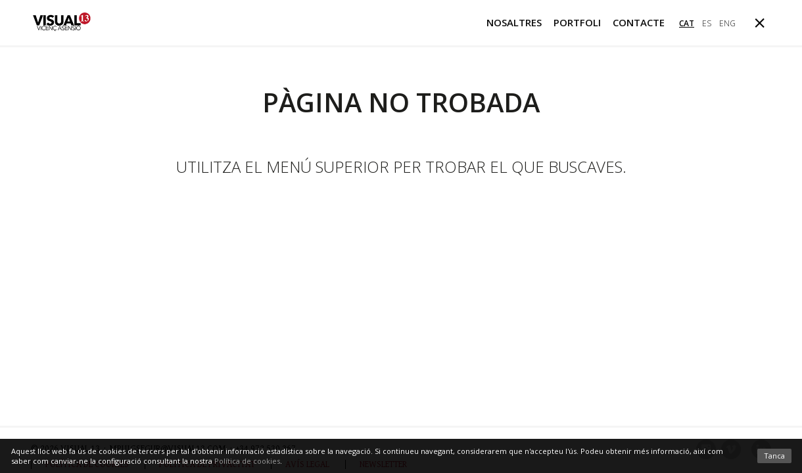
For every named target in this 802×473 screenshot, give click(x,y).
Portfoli (577, 22)
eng (727, 23)
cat (686, 23)
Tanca (774, 456)
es (706, 23)
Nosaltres (514, 22)
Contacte (639, 22)
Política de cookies (247, 461)
